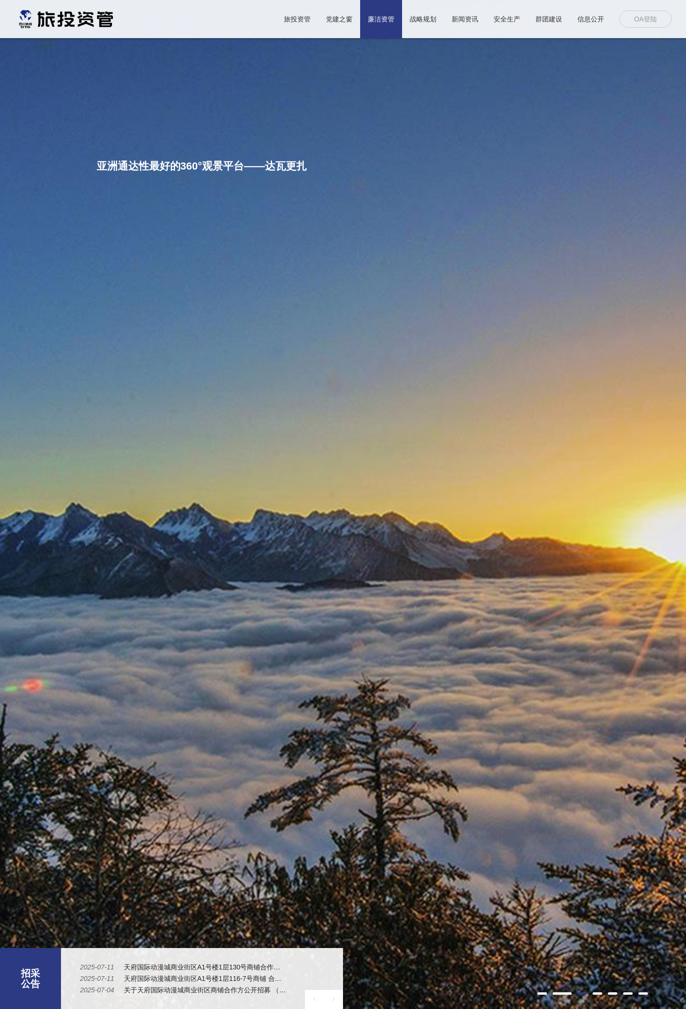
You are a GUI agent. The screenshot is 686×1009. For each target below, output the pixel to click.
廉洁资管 (381, 19)
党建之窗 (339, 19)
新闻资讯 (465, 19)
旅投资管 (297, 19)
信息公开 (590, 19)
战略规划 (423, 19)
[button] (542, 993)
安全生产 (507, 19)
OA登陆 (645, 19)
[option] (343, 504)
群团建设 (548, 19)
